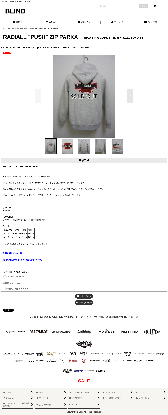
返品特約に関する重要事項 (15, 288)
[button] (130, 96)
